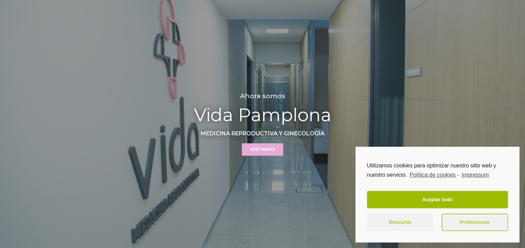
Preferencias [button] (475, 222)
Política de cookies (432, 175)
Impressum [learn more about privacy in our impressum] (475, 175)
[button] (262, 149)
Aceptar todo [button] (437, 199)
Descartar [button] (400, 222)
